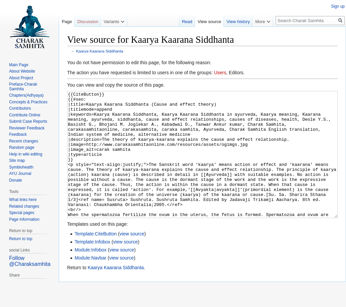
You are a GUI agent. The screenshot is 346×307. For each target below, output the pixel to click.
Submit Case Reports (28, 121)
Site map (17, 160)
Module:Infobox (90, 275)
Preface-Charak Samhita (23, 86)
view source (132, 259)
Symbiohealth (21, 167)
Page (67, 21)
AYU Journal (20, 173)
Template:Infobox (92, 267)
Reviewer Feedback (26, 128)
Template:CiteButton (95, 259)
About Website (22, 71)
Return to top (20, 238)
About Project (21, 78)
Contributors (20, 108)
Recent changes (23, 141)
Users (220, 72)
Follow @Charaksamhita (29, 261)
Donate (15, 180)
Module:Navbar (90, 283)
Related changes (24, 206)
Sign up (338, 6)
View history (238, 21)
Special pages (21, 212)
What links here (23, 199)
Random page (21, 147)
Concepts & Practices (28, 102)
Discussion (87, 21)
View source (209, 21)
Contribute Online (24, 115)
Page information (24, 219)
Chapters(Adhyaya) (26, 95)
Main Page (18, 65)
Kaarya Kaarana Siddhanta (99, 51)
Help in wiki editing (25, 154)
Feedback (18, 134)
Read (187, 21)
